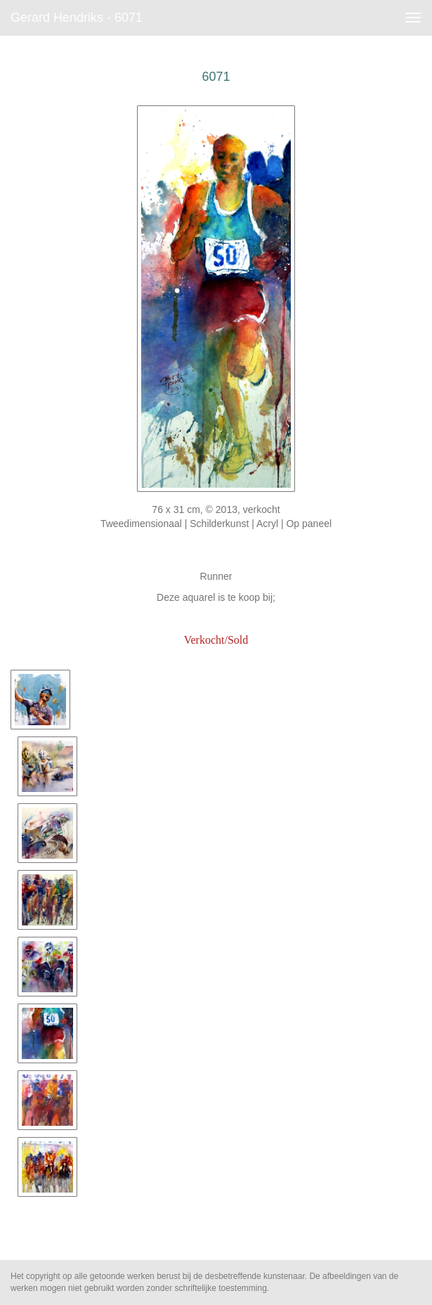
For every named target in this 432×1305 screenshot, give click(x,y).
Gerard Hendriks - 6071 (77, 18)
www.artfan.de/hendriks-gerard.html (216, 618)
